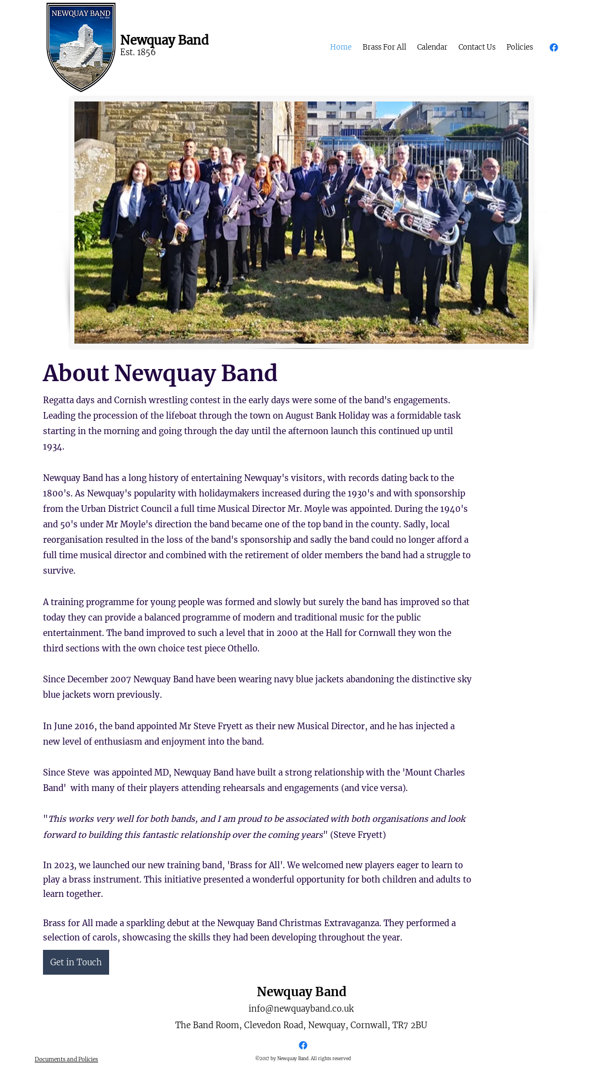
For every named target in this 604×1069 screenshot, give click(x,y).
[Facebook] (553, 47)
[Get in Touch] (76, 962)
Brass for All (255, 865)
